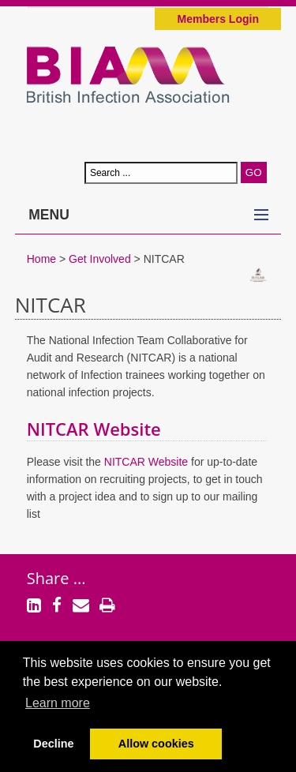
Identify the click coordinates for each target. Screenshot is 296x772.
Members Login (218, 19)
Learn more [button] (57, 703)
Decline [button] (53, 743)
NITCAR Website (96, 428)
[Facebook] (57, 607)
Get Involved (100, 259)
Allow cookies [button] (156, 743)
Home (41, 259)
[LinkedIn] (34, 607)
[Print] (107, 607)
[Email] (81, 607)
